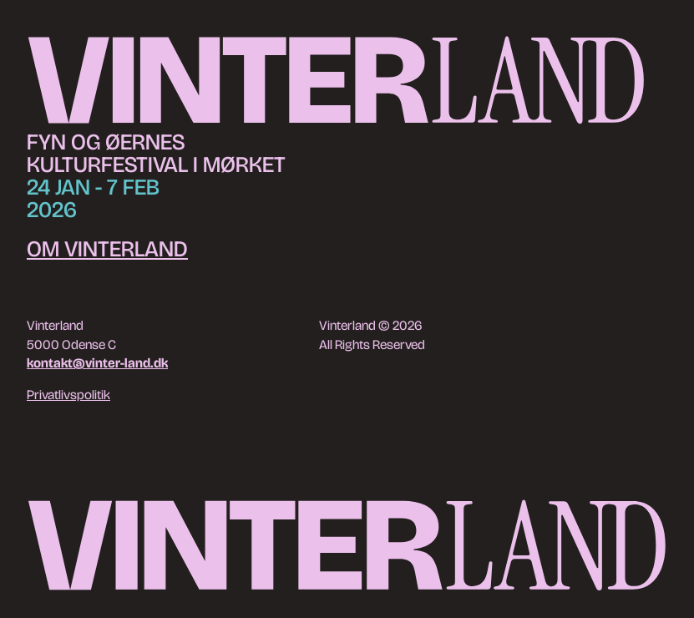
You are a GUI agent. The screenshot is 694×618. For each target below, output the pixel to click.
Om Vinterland (107, 249)
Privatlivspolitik (68, 395)
